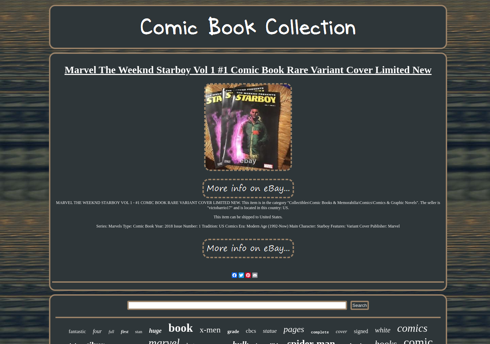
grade (233, 331)
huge (155, 330)
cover (341, 331)
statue (270, 331)
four (97, 331)
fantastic (77, 331)
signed (361, 331)
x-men (210, 329)
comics (412, 328)
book (180, 328)
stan (138, 331)
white (383, 330)
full (111, 331)
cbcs (251, 331)
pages (293, 329)
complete (320, 332)
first (124, 331)
